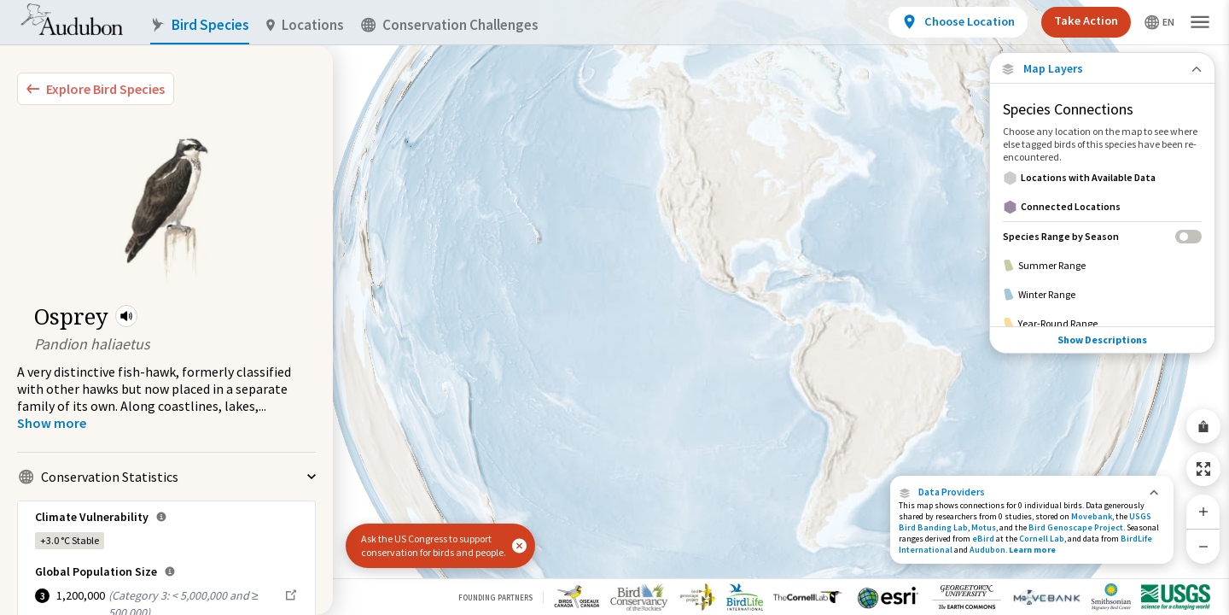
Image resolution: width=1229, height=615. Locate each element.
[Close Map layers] (1102, 69)
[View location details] (958, 22)
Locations (305, 25)
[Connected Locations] (1102, 206)
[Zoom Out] (1203, 546)
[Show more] (51, 422)
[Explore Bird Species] (95, 89)
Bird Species (199, 25)
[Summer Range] (1102, 265)
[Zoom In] (1203, 512)
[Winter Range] (1102, 294)
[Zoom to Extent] (1203, 469)
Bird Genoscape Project (1075, 527)
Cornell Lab (1041, 538)
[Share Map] (1203, 426)
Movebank (1091, 516)
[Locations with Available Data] (1102, 177)
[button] (126, 316)
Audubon (987, 549)
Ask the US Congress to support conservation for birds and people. (433, 545)
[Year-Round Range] (1102, 323)
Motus (983, 527)
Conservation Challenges (450, 25)
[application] (614, 307)
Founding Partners (495, 597)
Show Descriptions (1102, 339)
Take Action (1086, 20)
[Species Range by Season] (1102, 236)
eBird (983, 538)
